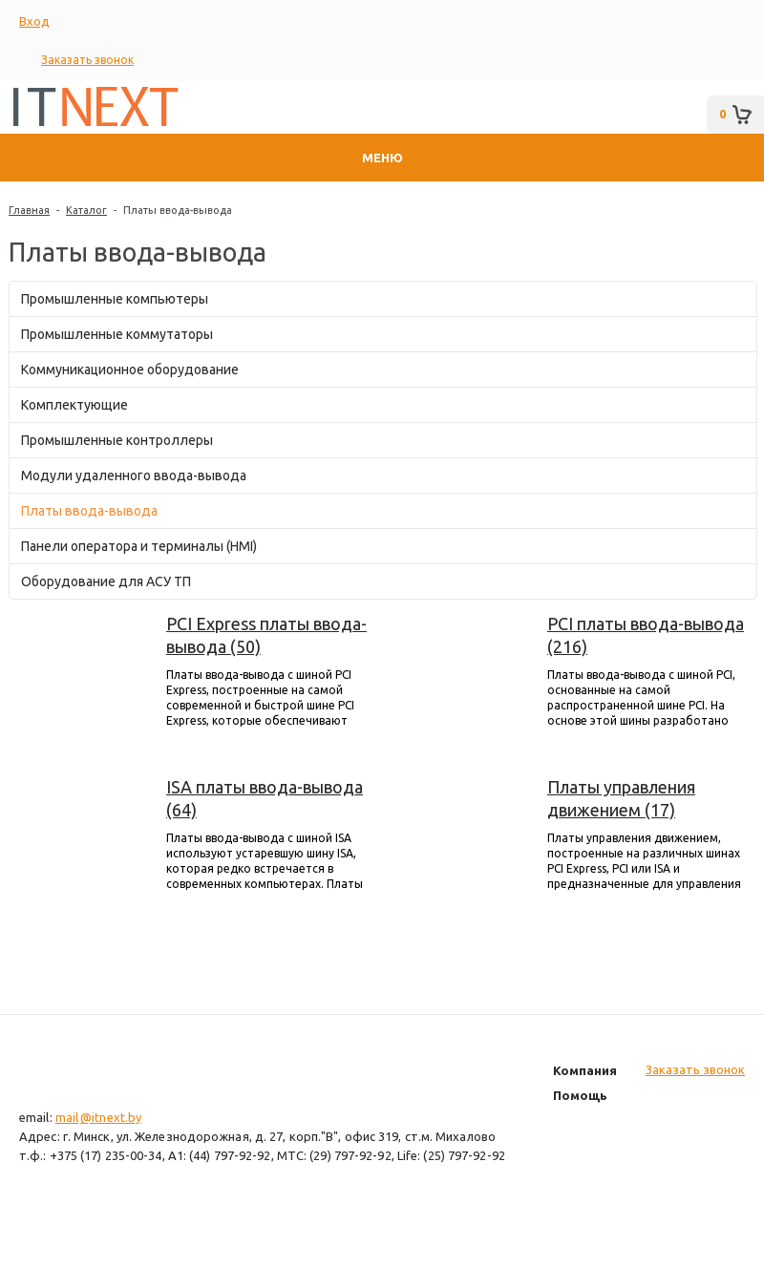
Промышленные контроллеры (117, 440)
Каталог (86, 210)
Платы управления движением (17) (621, 798)
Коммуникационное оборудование (130, 369)
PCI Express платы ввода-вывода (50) (266, 635)
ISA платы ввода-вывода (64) (264, 798)
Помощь (580, 1095)
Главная (29, 210)
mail (66, 1117)
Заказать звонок (87, 59)
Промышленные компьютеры (114, 298)
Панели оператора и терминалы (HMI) (139, 546)
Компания (585, 1070)
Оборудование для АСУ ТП (106, 581)
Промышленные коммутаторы (117, 334)
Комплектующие (74, 404)
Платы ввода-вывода (177, 210)
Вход (34, 21)
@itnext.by (110, 1117)
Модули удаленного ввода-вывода (133, 475)
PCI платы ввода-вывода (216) (645, 635)
